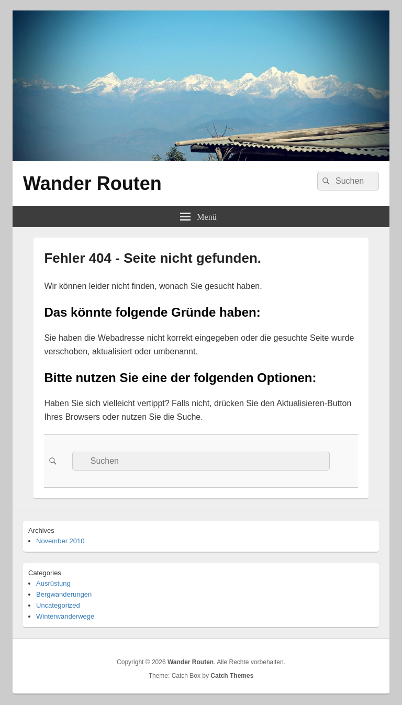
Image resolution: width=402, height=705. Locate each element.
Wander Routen (92, 183)
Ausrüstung (53, 583)
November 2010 (60, 541)
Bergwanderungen (64, 594)
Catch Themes (231, 675)
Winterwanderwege (65, 616)
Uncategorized (58, 605)
